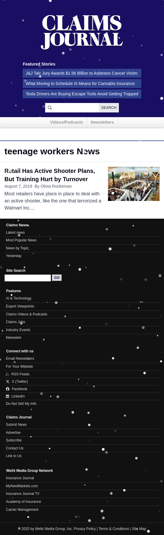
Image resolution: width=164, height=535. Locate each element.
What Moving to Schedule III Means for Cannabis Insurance (80, 83)
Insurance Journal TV (23, 494)
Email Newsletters (20, 358)
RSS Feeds (17, 374)
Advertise (13, 433)
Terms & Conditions (114, 529)
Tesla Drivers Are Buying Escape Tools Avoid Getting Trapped (82, 93)
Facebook (16, 389)
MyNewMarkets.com (22, 486)
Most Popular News (21, 240)
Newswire (13, 338)
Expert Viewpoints (20, 306)
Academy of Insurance (23, 502)
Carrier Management (22, 510)
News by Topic (17, 248)
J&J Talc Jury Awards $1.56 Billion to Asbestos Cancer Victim (81, 73)
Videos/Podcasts (66, 122)
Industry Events (18, 330)
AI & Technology (18, 298)
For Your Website (19, 366)
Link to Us (14, 456)
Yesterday (14, 256)
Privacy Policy (85, 529)
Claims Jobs (15, 322)
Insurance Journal (20, 478)
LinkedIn (15, 396)
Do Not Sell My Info (21, 404)
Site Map (139, 529)
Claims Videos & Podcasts (26, 314)
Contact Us (14, 448)
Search (109, 108)
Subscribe (14, 440)
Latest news (15, 232)
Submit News (16, 425)
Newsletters (102, 122)
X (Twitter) (17, 381)
